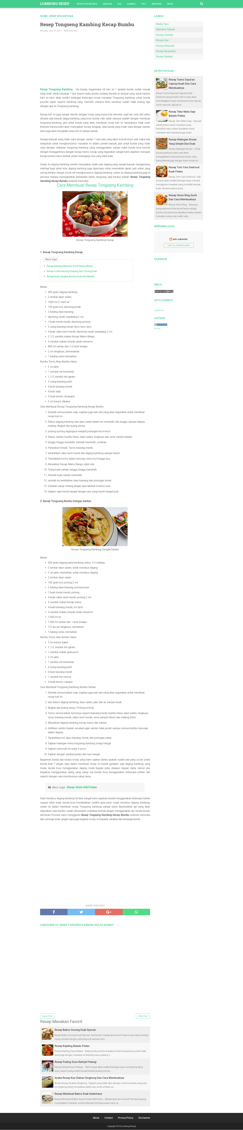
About (96, 1118)
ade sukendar (180, 239)
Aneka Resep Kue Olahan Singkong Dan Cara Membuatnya (89, 1078)
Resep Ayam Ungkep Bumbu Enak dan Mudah (70, 276)
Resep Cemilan (164, 34)
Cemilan (107, 4)
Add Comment (70, 31)
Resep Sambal (164, 56)
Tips (143, 4)
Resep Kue (162, 40)
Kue (119, 4)
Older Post (142, 1016)
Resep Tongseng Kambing (56, 89)
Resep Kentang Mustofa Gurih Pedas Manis (70, 266)
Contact (108, 1118)
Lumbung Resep (54, 3)
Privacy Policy (125, 1118)
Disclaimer (144, 1118)
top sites (157, 328)
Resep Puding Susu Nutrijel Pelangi (75, 1062)
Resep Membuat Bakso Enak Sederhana (78, 1094)
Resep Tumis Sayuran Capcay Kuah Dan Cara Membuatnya (182, 83)
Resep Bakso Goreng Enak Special (75, 1030)
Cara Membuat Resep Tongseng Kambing (95, 185)
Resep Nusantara (87, 4)
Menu (170, 4)
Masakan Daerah (165, 29)
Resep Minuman (165, 45)
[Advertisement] (95, 61)
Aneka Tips (162, 24)
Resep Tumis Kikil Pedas (82, 787)
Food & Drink (158, 310)
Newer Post (47, 1016)
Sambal (131, 4)
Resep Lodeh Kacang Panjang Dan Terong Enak (72, 271)
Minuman (157, 4)
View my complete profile (178, 245)
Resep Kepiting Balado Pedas (72, 1046)
